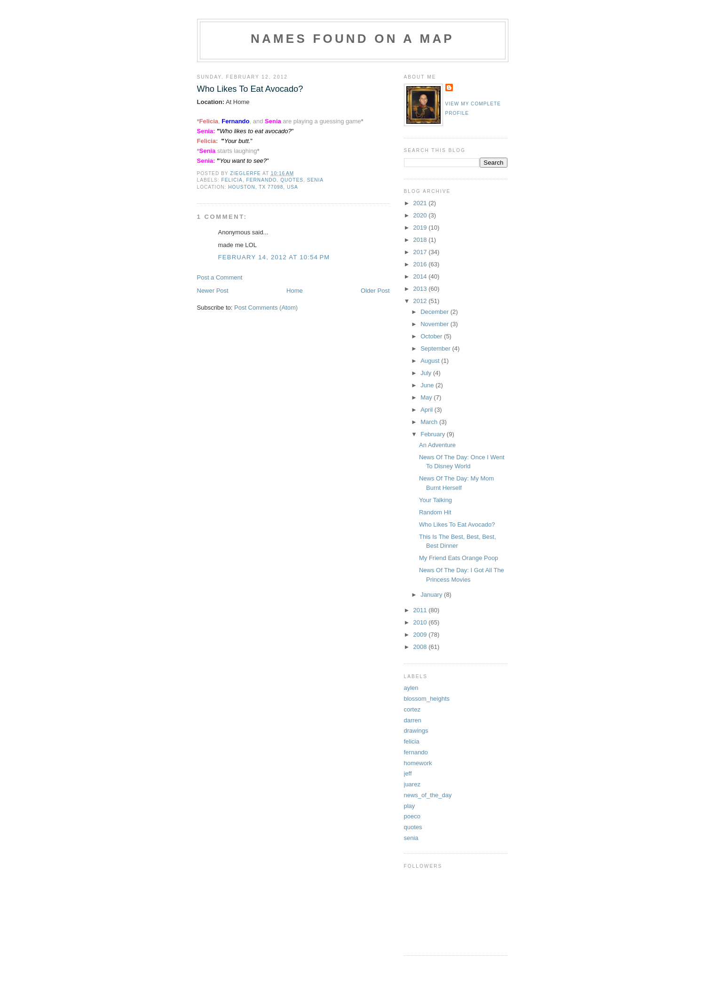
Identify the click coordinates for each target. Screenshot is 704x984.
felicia (232, 180)
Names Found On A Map (352, 39)
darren (413, 720)
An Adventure (437, 444)
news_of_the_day (428, 795)
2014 (421, 276)
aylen (411, 687)
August (430, 360)
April (427, 409)
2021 (421, 203)
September (436, 348)
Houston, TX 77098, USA (263, 187)
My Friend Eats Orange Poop (458, 557)
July (426, 372)
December (435, 311)
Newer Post (213, 290)
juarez (412, 784)
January (432, 594)
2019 (421, 227)
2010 (421, 622)
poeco (412, 816)
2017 (421, 252)
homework (418, 763)
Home (294, 290)
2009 (421, 634)
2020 (421, 215)
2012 (421, 300)
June (427, 385)
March (429, 421)
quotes (291, 180)
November (435, 324)
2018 (421, 239)
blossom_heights (427, 698)
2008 (421, 646)
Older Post (375, 290)
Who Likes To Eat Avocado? (457, 524)
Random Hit (435, 512)
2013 (421, 288)
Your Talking (435, 500)
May (427, 397)
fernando (261, 180)
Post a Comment (220, 277)
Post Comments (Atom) (266, 307)
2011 (421, 610)
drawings (416, 730)
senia (315, 180)
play (409, 805)
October (432, 336)
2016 (421, 264)
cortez (412, 709)
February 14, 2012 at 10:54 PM (274, 257)
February (433, 434)
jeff (408, 773)
